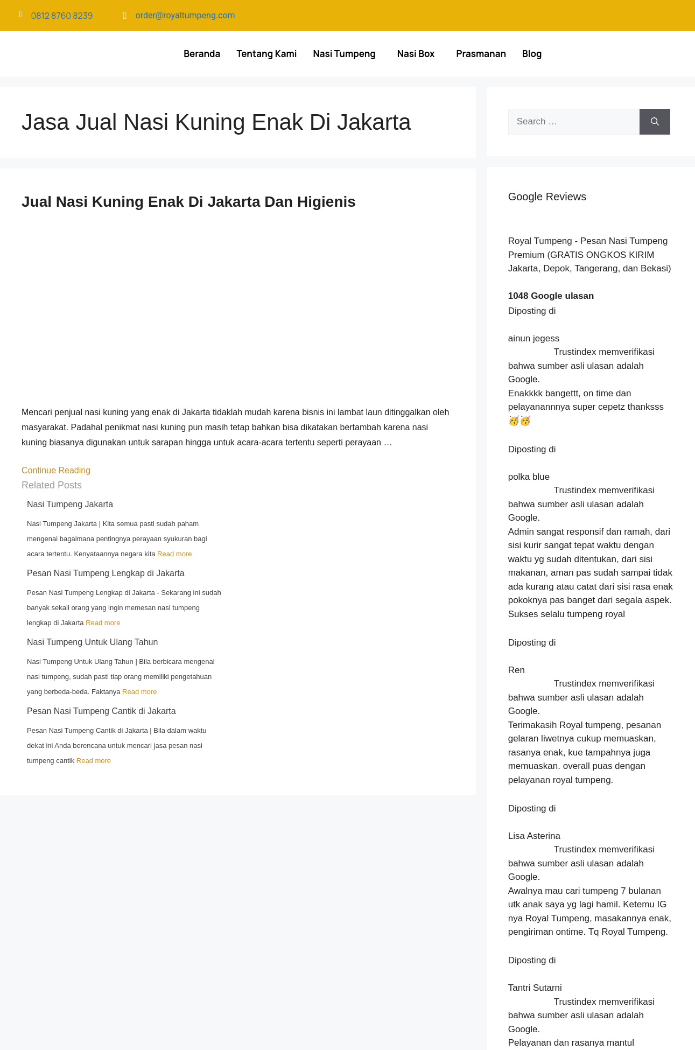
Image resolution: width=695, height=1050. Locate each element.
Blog (532, 53)
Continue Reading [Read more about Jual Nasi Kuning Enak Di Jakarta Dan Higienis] (57, 470)
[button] (347, 53)
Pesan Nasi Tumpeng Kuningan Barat (584, 900)
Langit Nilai (453, 1029)
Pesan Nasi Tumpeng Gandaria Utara (584, 866)
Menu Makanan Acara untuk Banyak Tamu (592, 855)
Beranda (202, 53)
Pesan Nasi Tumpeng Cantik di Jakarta (101, 711)
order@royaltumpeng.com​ (185, 15)
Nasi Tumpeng (344, 53)
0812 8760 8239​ (62, 16)
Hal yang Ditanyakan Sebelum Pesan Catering (599, 877)
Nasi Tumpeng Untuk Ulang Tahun (92, 642)
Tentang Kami (266, 53)
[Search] (655, 122)
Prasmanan (482, 53)
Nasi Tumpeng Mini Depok (565, 889)
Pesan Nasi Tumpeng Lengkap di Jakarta (106, 573)
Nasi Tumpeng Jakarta (70, 504)
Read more (174, 554)
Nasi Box (416, 53)
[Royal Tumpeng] (255, 917)
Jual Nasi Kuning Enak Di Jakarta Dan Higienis (189, 201)
